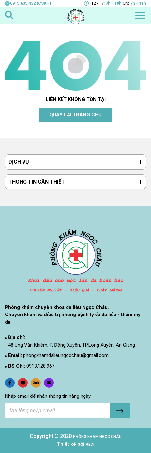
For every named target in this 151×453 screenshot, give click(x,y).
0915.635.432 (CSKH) (28, 3)
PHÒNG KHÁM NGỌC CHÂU (97, 436)
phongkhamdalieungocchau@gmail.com (66, 355)
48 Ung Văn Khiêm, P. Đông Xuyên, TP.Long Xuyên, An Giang (71, 345)
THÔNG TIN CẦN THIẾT (36, 182)
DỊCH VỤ (18, 162)
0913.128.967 (40, 366)
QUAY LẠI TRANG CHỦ (75, 115)
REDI (90, 444)
